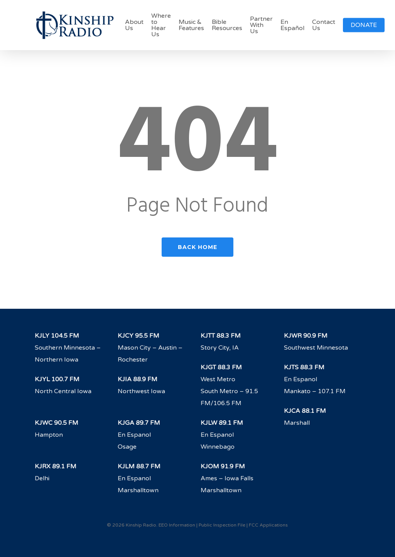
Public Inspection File (222, 525)
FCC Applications (268, 525)
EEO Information (177, 525)
